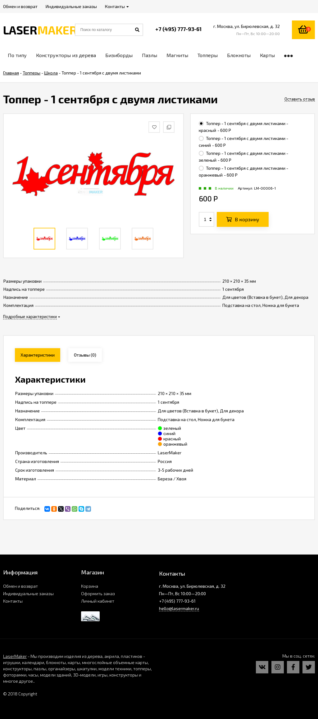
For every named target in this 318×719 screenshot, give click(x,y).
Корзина (89, 586)
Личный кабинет (97, 601)
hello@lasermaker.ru (179, 608)
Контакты (13, 601)
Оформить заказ (98, 593)
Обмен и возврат (20, 586)
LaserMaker (15, 656)
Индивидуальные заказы (28, 593)
